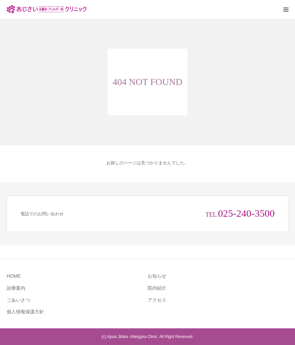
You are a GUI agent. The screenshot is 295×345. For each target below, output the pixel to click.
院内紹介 (157, 288)
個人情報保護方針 (25, 311)
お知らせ (157, 276)
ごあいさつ (18, 300)
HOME (14, 276)
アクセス (157, 300)
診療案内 (16, 288)
